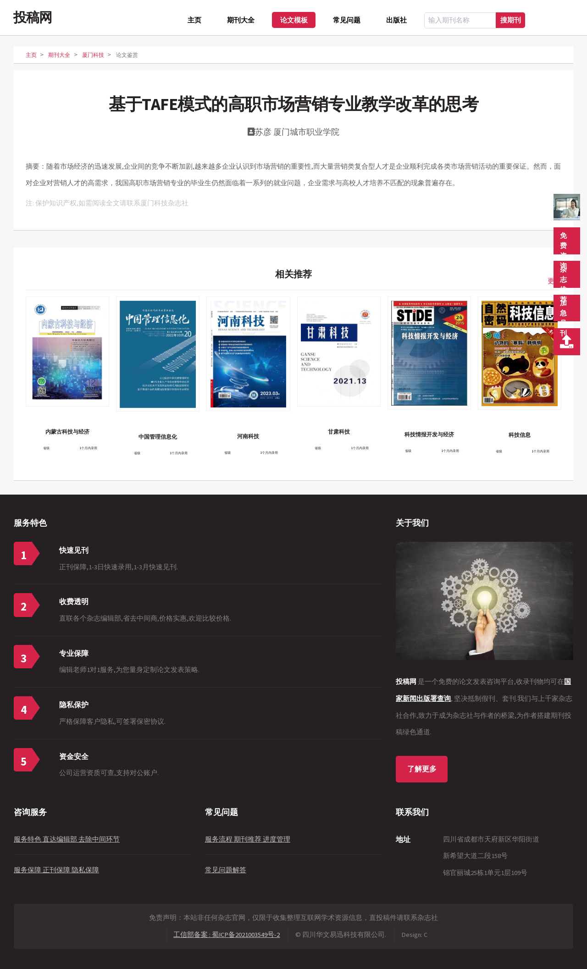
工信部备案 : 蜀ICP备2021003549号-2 (226, 934)
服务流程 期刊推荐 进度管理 (247, 839)
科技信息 (520, 434)
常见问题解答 (225, 870)
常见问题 (346, 20)
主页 (194, 20)
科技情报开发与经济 (429, 434)
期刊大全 (241, 20)
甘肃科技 (339, 431)
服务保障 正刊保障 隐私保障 (56, 870)
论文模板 (294, 20)
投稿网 (32, 17)
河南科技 (248, 436)
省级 (46, 448)
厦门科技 (93, 54)
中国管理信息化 (157, 436)
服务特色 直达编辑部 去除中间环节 (67, 839)
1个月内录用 (88, 448)
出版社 (396, 20)
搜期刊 (510, 20)
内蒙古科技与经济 (67, 431)
